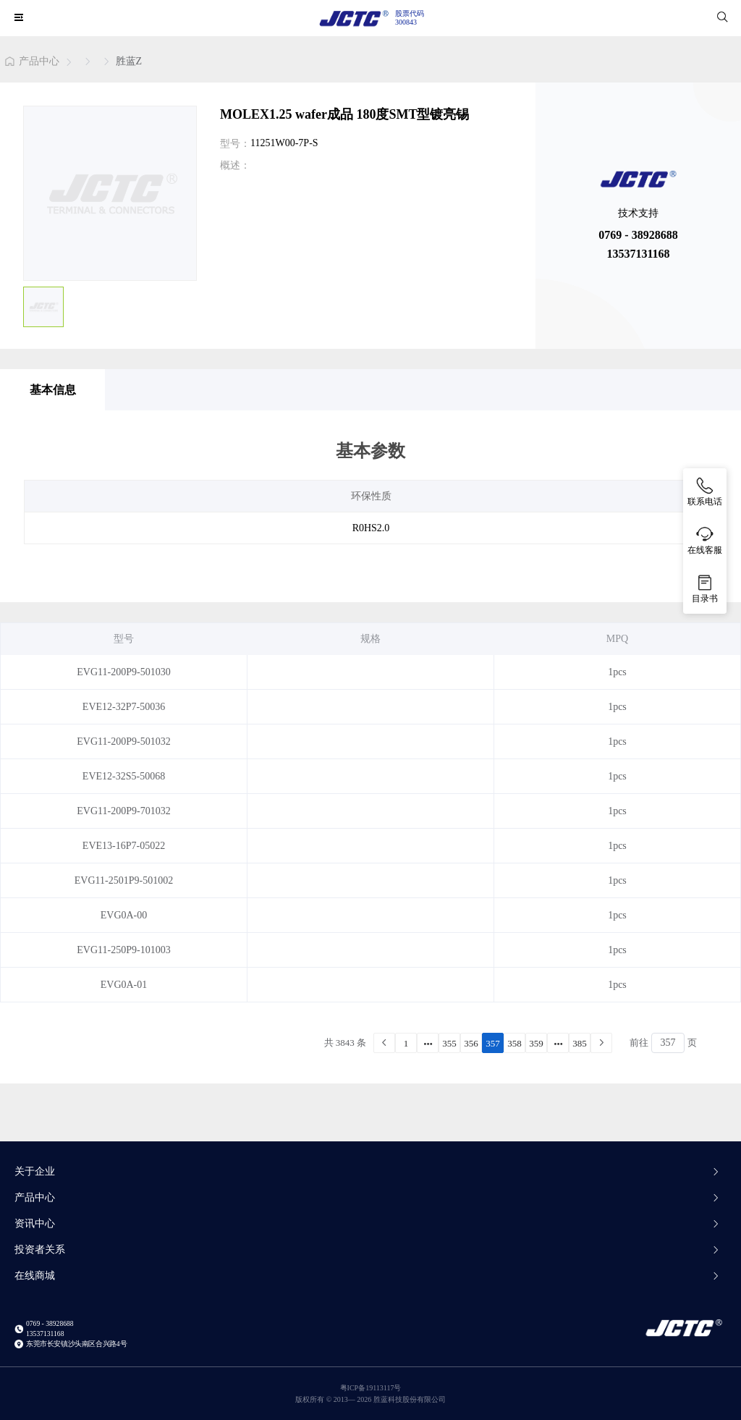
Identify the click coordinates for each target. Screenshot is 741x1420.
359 (536, 1043)
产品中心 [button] (367, 1197)
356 (471, 1043)
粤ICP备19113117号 (371, 1388)
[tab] (370, 1178)
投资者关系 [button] (367, 1249)
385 (579, 1043)
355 (449, 1043)
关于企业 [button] (367, 1171)
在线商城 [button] (367, 1275)
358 (514, 1043)
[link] (32, 62)
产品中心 (39, 61)
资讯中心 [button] (367, 1223)
